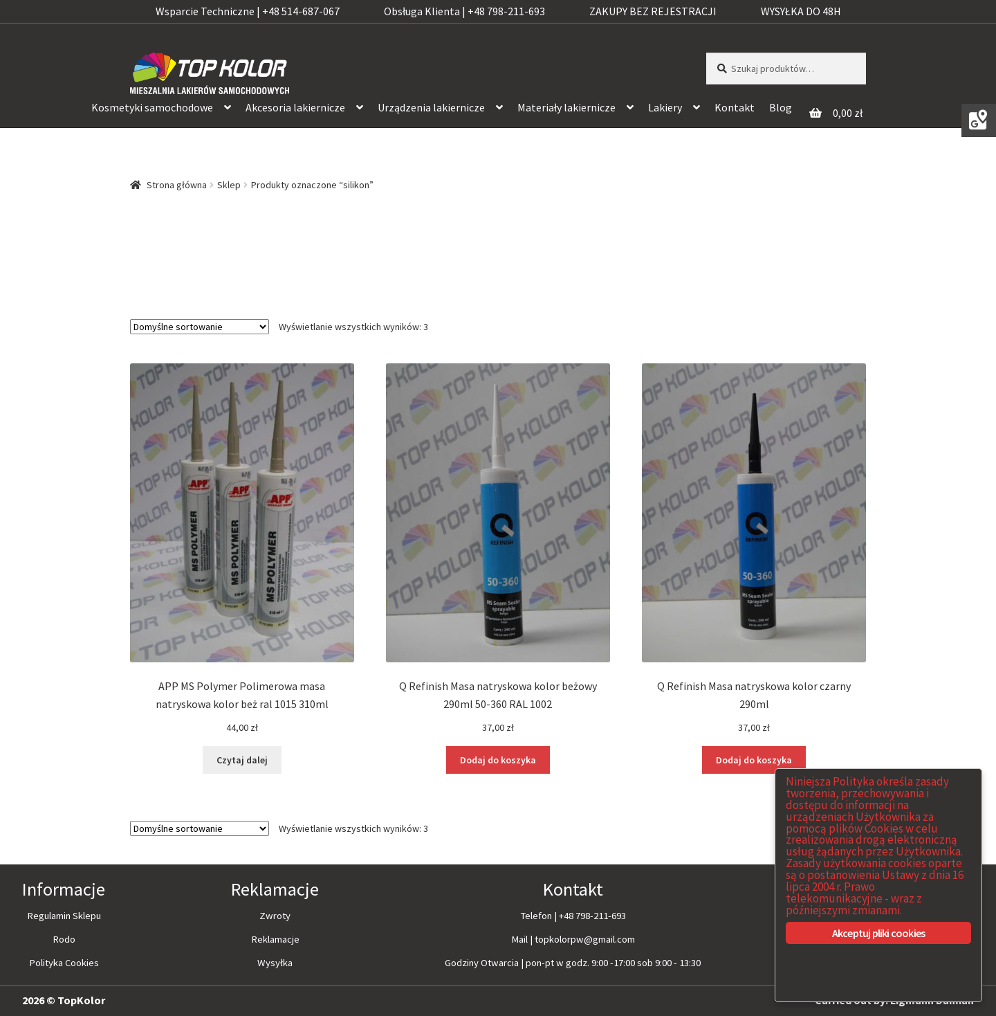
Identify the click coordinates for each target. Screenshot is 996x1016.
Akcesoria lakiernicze (295, 107)
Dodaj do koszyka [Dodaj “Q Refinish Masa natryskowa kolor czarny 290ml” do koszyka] (754, 760)
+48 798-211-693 (592, 915)
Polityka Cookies (64, 962)
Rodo (64, 939)
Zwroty (274, 915)
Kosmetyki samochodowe (152, 107)
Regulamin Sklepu (64, 915)
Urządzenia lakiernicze (431, 107)
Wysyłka (275, 962)
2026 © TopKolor (63, 1000)
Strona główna (177, 185)
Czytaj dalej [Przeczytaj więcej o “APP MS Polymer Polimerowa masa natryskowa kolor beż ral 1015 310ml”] (242, 760)
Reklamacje (275, 939)
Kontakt (734, 107)
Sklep (229, 185)
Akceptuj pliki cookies (878, 933)
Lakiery (665, 107)
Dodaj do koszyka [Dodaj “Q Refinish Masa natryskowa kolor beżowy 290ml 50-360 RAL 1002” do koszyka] (498, 760)
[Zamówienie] (199, 326)
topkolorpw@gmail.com (585, 939)
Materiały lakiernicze (566, 107)
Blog (780, 107)
